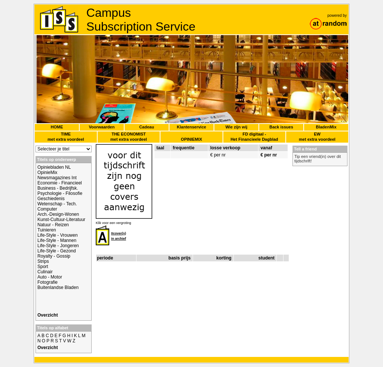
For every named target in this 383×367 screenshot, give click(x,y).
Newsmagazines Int (57, 177)
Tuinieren (46, 230)
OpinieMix (47, 172)
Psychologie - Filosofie (59, 193)
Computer (47, 209)
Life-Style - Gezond (56, 251)
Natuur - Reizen (53, 224)
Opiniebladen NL (54, 167)
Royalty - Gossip (53, 256)
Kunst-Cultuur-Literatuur (61, 219)
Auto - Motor (49, 277)
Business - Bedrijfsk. (57, 188)
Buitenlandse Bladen (58, 287)
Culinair (45, 271)
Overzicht (47, 315)
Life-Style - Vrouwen (57, 235)
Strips (43, 261)
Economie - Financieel (59, 183)
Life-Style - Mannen (56, 240)
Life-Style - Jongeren (58, 245)
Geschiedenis (51, 198)
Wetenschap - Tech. (57, 203)
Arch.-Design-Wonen (58, 214)
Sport (42, 266)
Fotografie (47, 282)
